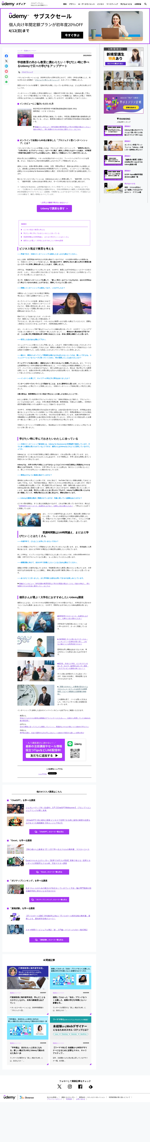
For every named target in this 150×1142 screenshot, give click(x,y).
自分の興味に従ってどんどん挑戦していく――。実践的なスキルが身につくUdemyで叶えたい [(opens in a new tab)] (54, 727)
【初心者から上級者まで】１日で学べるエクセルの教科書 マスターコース (57, 850)
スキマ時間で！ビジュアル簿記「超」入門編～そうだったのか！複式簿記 (57, 932)
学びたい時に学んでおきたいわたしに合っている (41, 234)
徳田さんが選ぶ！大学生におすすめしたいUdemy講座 (43, 241)
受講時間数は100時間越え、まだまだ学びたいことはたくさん (46, 237)
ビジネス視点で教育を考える (34, 230)
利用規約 (70, 1102)
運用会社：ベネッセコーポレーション (95, 1100)
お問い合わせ (83, 1102)
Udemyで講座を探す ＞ (54, 208)
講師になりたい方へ (69, 1100)
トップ (19, 51)
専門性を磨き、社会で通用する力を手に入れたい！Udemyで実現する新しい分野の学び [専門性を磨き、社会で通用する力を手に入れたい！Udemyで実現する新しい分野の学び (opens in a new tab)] (52, 733)
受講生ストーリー (30, 51)
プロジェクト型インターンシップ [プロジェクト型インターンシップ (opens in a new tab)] (47, 80)
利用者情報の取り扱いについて (124, 1100)
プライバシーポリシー (55, 1102)
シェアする (42, 774)
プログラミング (27, 72)
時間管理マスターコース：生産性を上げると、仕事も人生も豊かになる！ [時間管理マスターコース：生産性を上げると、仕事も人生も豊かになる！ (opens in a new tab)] (46, 506)
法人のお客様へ (52, 1100)
